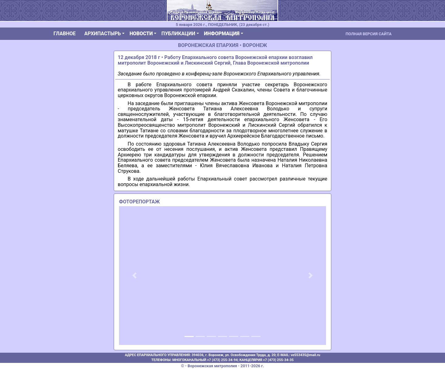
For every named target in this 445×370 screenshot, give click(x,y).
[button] (134, 275)
